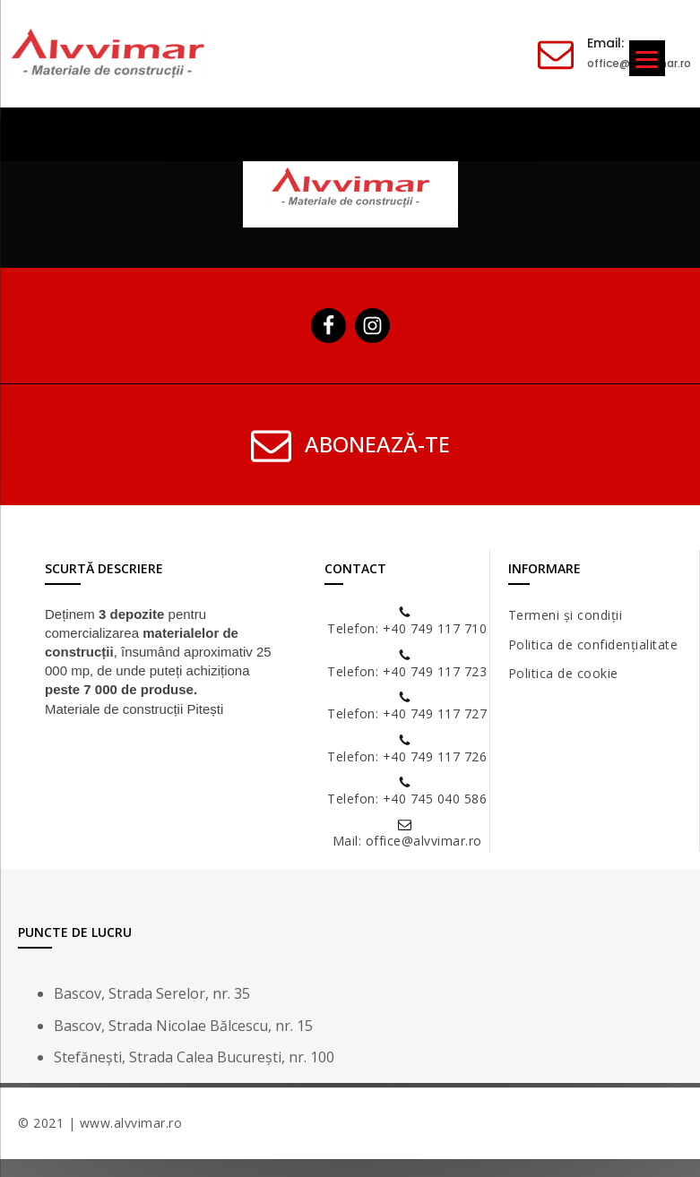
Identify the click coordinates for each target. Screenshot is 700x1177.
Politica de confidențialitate (593, 644)
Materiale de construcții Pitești (134, 709)
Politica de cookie (563, 673)
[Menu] (647, 58)
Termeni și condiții (565, 614)
